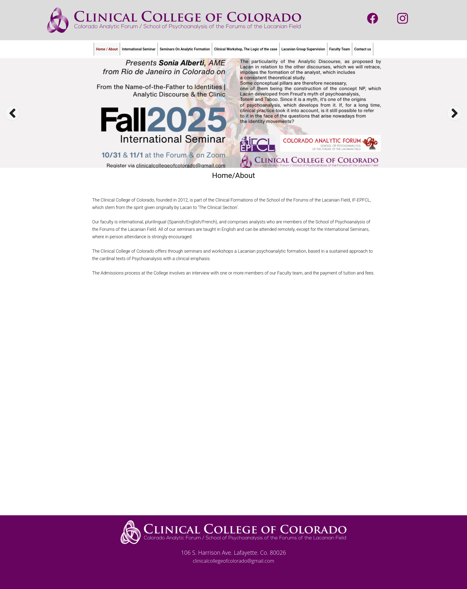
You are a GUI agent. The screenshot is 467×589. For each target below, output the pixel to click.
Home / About (107, 49)
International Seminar (139, 49)
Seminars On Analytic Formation (185, 49)
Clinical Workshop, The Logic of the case (245, 49)
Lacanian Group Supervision (303, 49)
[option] (233, 113)
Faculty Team (339, 49)
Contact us (362, 49)
